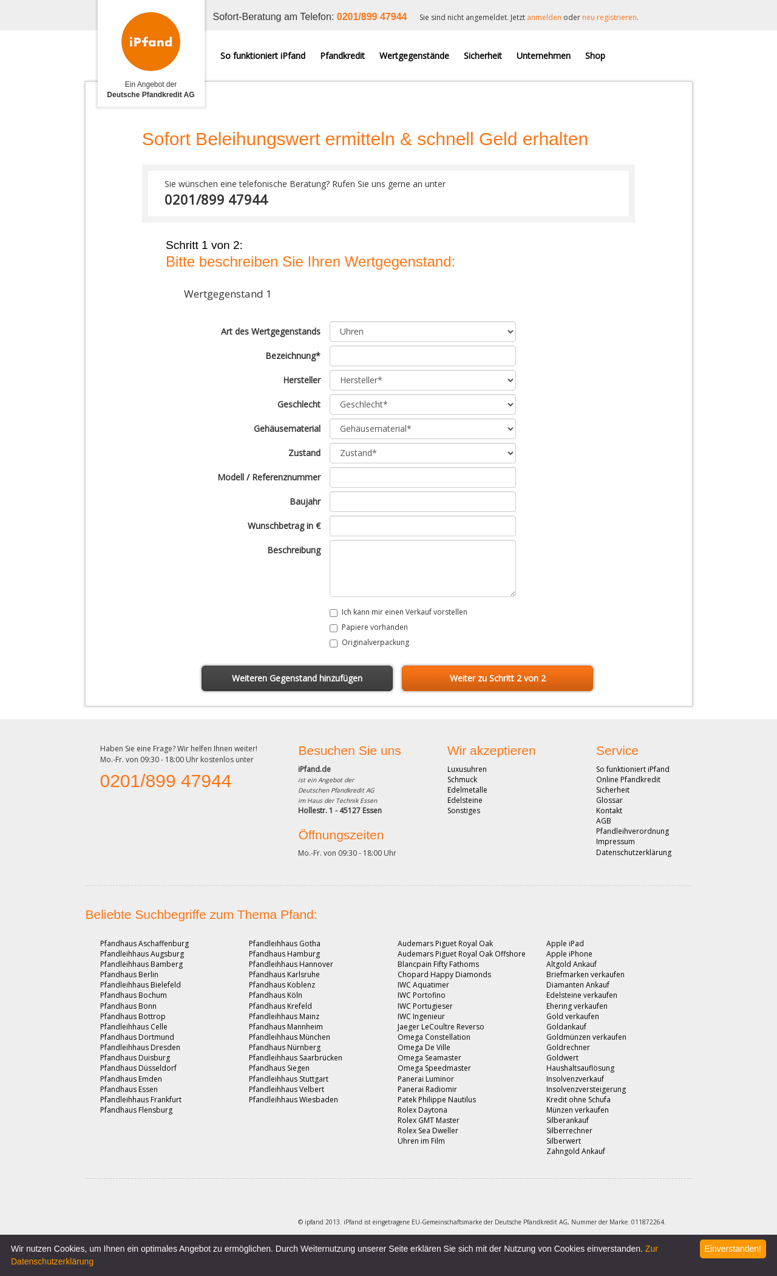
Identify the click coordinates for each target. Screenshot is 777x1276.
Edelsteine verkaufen (581, 995)
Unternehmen (544, 55)
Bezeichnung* (293, 355)
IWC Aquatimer (423, 985)
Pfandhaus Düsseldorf (138, 1068)
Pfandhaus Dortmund (137, 1037)
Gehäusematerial (287, 428)
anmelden (544, 17)
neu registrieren (609, 17)
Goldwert (562, 1058)
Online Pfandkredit (628, 779)
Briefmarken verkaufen (585, 974)
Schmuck (462, 779)
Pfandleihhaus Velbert (286, 1089)
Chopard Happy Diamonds (444, 974)
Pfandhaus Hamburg (284, 954)
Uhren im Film (421, 1141)
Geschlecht (299, 404)
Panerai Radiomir (427, 1089)
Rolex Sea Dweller (428, 1130)
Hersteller (302, 380)
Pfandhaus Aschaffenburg (144, 943)
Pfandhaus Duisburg (135, 1058)
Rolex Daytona (422, 1110)
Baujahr (305, 501)
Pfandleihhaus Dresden (140, 1047)
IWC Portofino (422, 995)
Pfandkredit (342, 55)
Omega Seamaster (429, 1058)
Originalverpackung (375, 642)
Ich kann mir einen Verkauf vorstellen (404, 612)
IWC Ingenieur (421, 1016)
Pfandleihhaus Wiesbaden (293, 1099)
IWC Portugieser (425, 1006)
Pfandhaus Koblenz (282, 985)
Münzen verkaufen (577, 1110)
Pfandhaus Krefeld (280, 1006)
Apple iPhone (569, 954)
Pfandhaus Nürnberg (285, 1047)
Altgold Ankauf (571, 964)
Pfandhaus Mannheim (286, 1027)
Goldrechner (568, 1047)
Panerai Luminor (426, 1079)
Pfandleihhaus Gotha (285, 943)
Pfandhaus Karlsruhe (284, 974)
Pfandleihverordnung (632, 831)
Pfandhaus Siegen (279, 1068)
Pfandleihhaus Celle (134, 1027)
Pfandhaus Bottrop (133, 1016)
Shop (595, 55)
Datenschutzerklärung (633, 852)
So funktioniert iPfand (262, 55)
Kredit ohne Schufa (578, 1099)
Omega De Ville (424, 1047)
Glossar (609, 800)
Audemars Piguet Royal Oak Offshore (462, 954)
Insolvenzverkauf (575, 1079)
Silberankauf (567, 1120)
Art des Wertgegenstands (271, 331)
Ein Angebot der (150, 89)
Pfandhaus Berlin (129, 974)
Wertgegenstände (414, 55)
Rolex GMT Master (429, 1120)
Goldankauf (566, 1027)
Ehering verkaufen (577, 1006)
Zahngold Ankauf (575, 1151)
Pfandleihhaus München (289, 1037)
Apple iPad (565, 943)
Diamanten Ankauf (577, 985)
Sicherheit (483, 55)
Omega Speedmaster (434, 1068)
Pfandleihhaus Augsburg (142, 954)
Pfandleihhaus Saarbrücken (295, 1058)
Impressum (615, 841)
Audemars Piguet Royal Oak (445, 943)
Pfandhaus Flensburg (136, 1110)
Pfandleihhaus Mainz (284, 1016)
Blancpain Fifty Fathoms (438, 964)
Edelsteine (465, 800)
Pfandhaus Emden (131, 1079)
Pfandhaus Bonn (128, 1006)
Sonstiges (463, 810)
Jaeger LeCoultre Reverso (441, 1027)
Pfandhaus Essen (129, 1089)
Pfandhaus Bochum (133, 995)
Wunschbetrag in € (284, 525)
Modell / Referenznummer (269, 477)
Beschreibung (294, 550)
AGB (603, 821)
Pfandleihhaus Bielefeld (140, 985)
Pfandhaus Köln (275, 995)
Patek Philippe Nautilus (437, 1099)
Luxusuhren (467, 769)
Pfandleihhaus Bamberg (141, 964)
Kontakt (609, 810)
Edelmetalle (467, 790)
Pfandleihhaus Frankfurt (141, 1099)
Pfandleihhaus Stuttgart (288, 1079)
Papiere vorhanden (375, 627)
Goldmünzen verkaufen (586, 1037)
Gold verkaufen (572, 1016)
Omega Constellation (434, 1037)
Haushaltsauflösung (580, 1068)
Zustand (304, 453)
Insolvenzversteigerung (586, 1089)
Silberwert (563, 1141)
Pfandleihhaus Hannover (291, 964)
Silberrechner (569, 1130)
